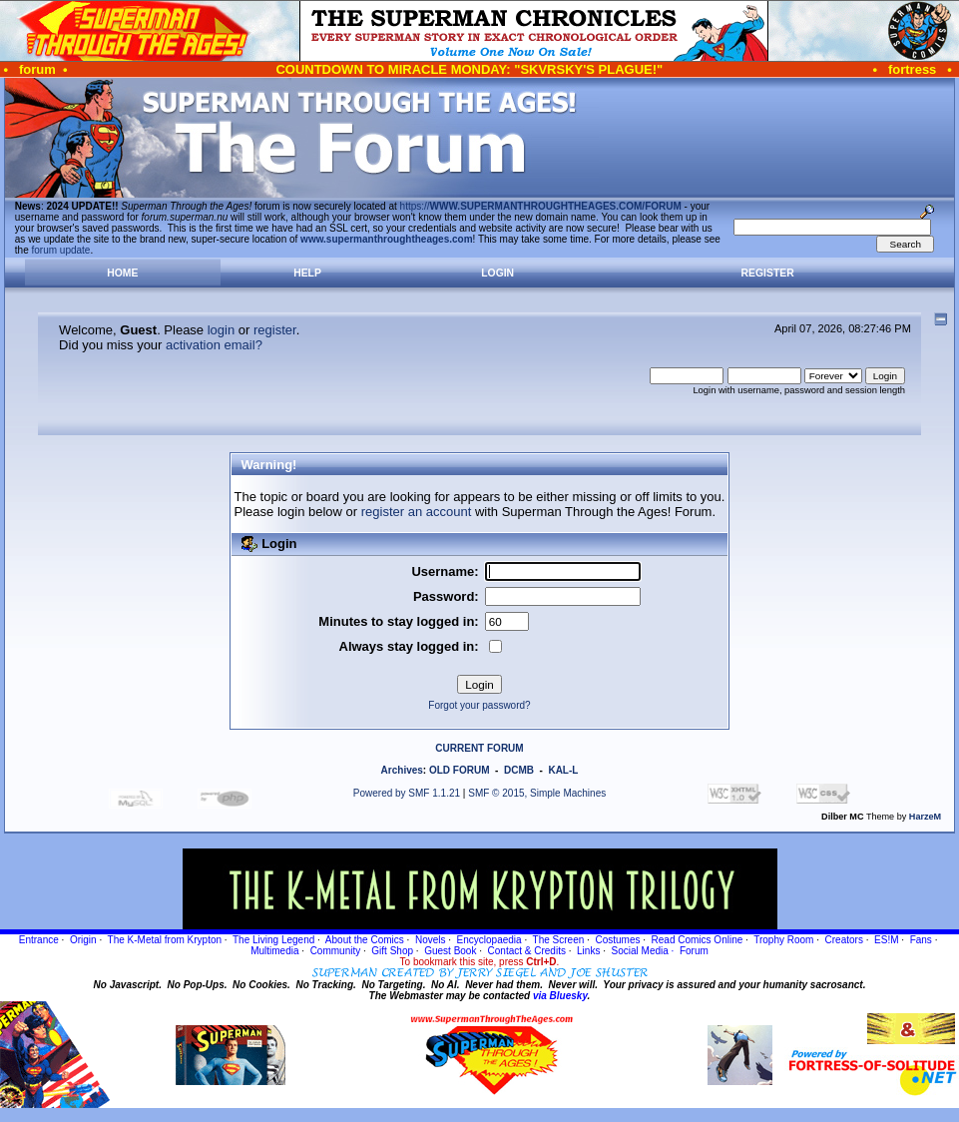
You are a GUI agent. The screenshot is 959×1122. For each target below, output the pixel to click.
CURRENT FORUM (479, 748)
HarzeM (925, 817)
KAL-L (563, 770)
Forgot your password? (479, 705)
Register (767, 273)
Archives (402, 770)
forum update (61, 250)
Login (497, 273)
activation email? (214, 344)
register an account (416, 511)
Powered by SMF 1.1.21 (406, 793)
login (221, 329)
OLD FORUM (459, 770)
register (274, 329)
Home (122, 273)
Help (307, 273)
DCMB (519, 770)
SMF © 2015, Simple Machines (537, 793)
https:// (541, 206)
